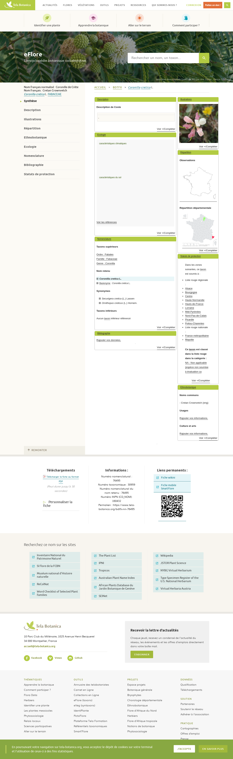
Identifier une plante (47, 25)
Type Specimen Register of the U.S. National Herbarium (177, 579)
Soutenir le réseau (192, 709)
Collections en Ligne (86, 695)
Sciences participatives (38, 726)
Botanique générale (139, 690)
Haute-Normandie (194, 300)
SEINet (100, 596)
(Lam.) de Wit (175, 79)
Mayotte (189, 339)
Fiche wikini (165, 477)
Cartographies (190, 728)
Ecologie (30, 146)
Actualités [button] (50, 5)
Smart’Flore (81, 731)
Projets (132, 679)
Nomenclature (34, 156)
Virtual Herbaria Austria (173, 588)
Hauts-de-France (194, 304)
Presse (185, 738)
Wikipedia (164, 555)
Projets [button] (119, 5)
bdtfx (117, 87)
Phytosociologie (34, 715)
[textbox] (163, 58)
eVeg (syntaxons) (84, 705)
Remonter (37, 450)
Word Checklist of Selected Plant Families (55, 593)
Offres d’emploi (190, 733)
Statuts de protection (39, 174)
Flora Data (30, 695)
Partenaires (188, 704)
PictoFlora (80, 715)
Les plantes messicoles (38, 710)
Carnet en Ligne (84, 690)
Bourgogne (191, 292)
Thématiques (33, 679)
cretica (40, 94)
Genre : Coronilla (106, 263)
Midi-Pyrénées (193, 311)
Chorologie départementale (144, 700)
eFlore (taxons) (83, 700)
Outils (78, 679)
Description (32, 110)
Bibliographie (33, 165)
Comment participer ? (185, 25)
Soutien (186, 698)
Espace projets (136, 684)
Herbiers (29, 700)
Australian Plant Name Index (114, 578)
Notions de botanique (141, 726)
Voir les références (107, 222)
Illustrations (32, 119)
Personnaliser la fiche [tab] (57, 504)
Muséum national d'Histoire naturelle (52, 575)
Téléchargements (191, 690)
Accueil (100, 87)
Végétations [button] (86, 5)
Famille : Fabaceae (107, 259)
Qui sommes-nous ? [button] (164, 5)
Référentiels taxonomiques (90, 726)
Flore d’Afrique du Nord (142, 710)
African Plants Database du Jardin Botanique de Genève (114, 587)
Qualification (188, 684)
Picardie (189, 319)
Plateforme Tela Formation (90, 721)
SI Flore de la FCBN (46, 566)
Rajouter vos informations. (194, 418)
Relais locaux (32, 721)
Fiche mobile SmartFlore (166, 487)
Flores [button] (67, 5)
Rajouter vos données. (109, 340)
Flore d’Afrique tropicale (142, 721)
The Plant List (105, 555)
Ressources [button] (138, 5)
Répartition (32, 128)
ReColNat (40, 584)
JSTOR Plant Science (171, 563)
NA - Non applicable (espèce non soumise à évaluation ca (196, 367)
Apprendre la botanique (93, 25)
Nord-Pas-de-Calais (196, 315)
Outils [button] (104, 5)
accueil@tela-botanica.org (39, 646)
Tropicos (102, 570)
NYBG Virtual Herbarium (173, 570)
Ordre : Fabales (105, 254)
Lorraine (189, 307)
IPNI (99, 563)
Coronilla (29, 94)
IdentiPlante (81, 710)
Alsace (189, 288)
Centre (189, 296)
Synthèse (30, 101)
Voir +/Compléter (166, 129)
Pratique (187, 723)
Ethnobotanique (35, 137)
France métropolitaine (197, 335)
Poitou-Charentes (194, 323)
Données (187, 679)
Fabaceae (55, 94)
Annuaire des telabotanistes (91, 684)
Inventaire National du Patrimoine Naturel (48, 557)
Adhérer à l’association (195, 714)
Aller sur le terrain (139, 25)
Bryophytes (134, 695)
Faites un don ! (212, 5)
